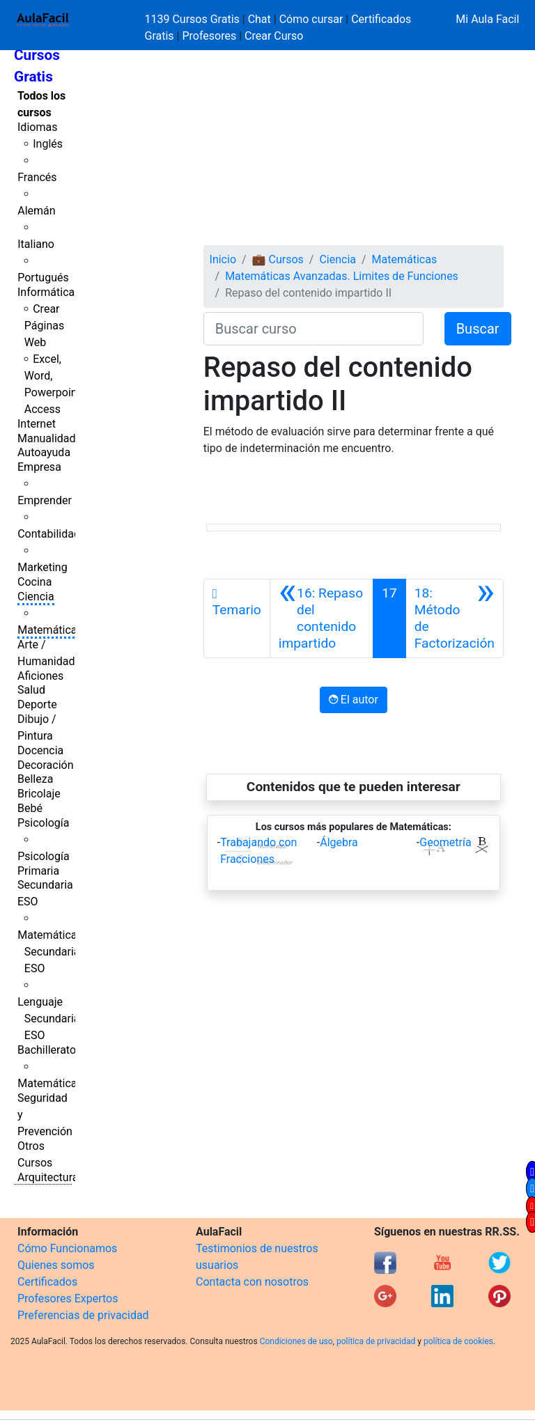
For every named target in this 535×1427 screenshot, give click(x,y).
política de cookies (458, 1341)
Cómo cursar (311, 19)
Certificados (47, 1281)
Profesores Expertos (67, 1298)
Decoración (45, 765)
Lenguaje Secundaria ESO (48, 1018)
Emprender (44, 500)
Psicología (43, 822)
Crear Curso (274, 35)
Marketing (42, 567)
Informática (46, 292)
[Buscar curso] (313, 328)
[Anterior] (321, 618)
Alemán (36, 210)
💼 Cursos (278, 259)
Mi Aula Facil (487, 19)
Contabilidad (48, 533)
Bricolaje (39, 793)
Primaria (38, 871)
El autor (353, 699)
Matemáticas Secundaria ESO (50, 951)
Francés (36, 177)
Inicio (223, 259)
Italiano (35, 244)
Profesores (209, 35)
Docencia (40, 750)
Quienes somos (56, 1265)
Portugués (43, 277)
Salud (31, 689)
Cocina (34, 581)
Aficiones (40, 676)
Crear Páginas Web (44, 325)
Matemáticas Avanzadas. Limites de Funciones (341, 276)
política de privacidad (375, 1341)
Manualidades (52, 438)
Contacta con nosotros (252, 1281)
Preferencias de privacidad (83, 1315)
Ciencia (35, 596)
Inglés (48, 143)
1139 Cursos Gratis (193, 19)
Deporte (37, 704)
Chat (259, 19)
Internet (36, 423)
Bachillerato (46, 1049)
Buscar (477, 328)
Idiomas (37, 127)
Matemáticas (50, 630)
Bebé (29, 808)
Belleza (35, 779)
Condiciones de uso (296, 1341)
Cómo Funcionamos (67, 1248)
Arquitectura (47, 1177)
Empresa (39, 467)
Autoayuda (43, 452)
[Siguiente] (454, 618)
